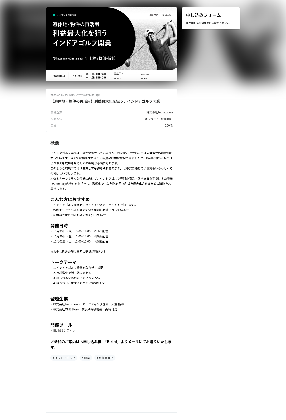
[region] (211, 18)
